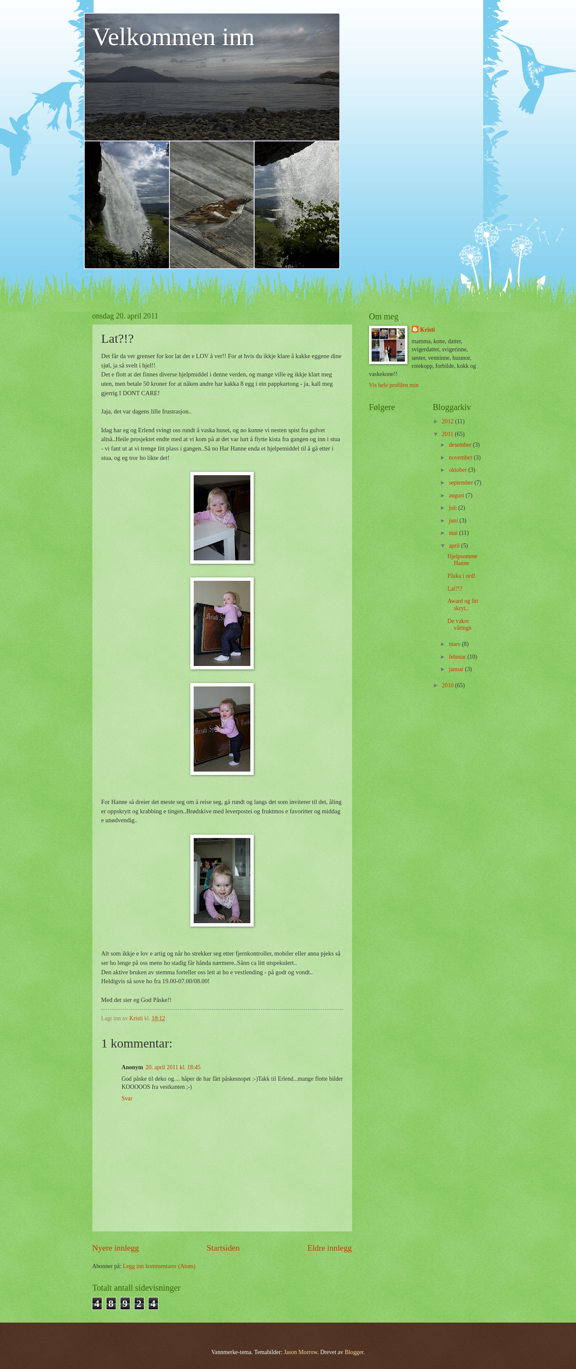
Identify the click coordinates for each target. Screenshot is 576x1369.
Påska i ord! (461, 576)
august (457, 495)
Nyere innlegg (115, 1247)
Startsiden (223, 1247)
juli (453, 508)
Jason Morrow (300, 1352)
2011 (448, 434)
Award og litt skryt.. (462, 604)
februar (458, 657)
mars (455, 644)
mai (454, 533)
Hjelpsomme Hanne (462, 560)
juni (454, 520)
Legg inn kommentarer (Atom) (159, 1266)
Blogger (354, 1352)
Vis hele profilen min (394, 385)
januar (457, 669)
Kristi (427, 330)
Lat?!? (454, 588)
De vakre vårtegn (459, 624)
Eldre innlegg (329, 1247)
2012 (448, 421)
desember (461, 445)
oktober (458, 470)
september (461, 482)
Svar (127, 1098)
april (455, 545)
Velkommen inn (173, 37)
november (461, 457)
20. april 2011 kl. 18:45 (173, 1067)
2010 (448, 685)
